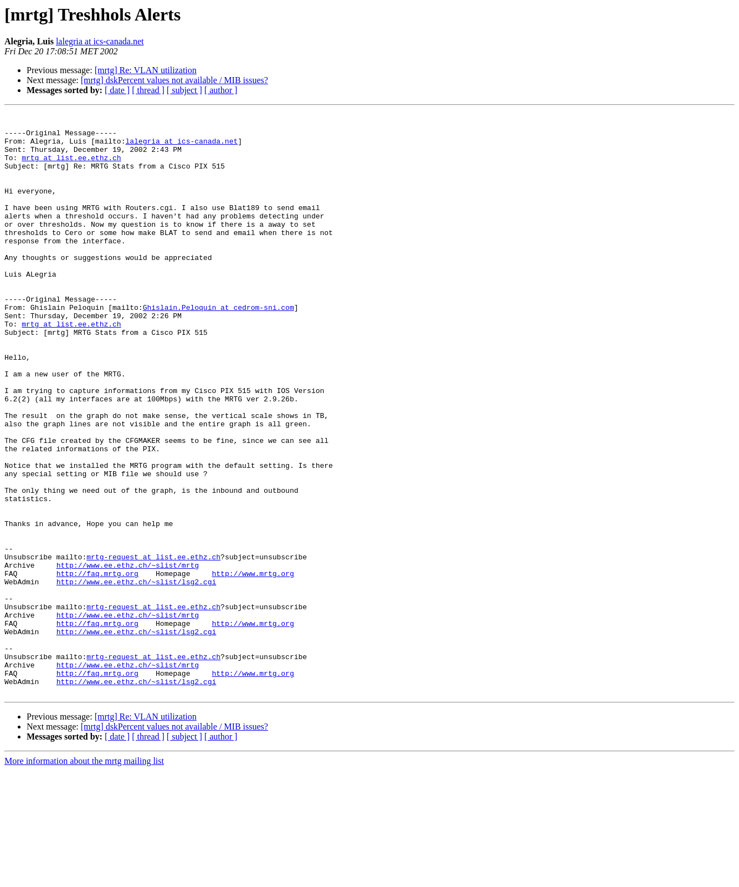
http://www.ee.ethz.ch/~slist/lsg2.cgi (137, 676)
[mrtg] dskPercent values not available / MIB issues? (174, 80)
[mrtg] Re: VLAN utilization (146, 70)
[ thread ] (148, 90)
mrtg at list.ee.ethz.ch (71, 167)
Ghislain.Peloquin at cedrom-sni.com (218, 347)
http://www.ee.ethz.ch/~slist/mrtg (128, 656)
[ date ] (117, 90)
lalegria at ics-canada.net (100, 41)
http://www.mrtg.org (253, 666)
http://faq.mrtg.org (97, 666)
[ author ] (221, 90)
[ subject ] (184, 90)
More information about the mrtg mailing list (84, 877)
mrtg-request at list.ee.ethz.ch (153, 646)
